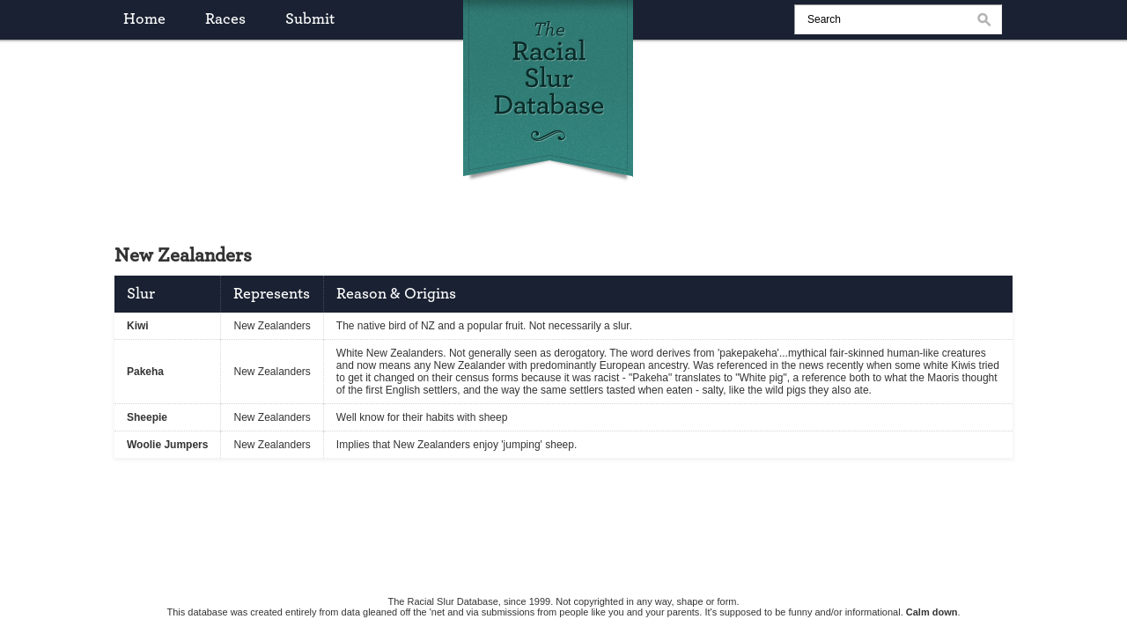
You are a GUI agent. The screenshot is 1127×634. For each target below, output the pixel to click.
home (144, 19)
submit (310, 19)
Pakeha (145, 371)
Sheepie (147, 417)
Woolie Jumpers (167, 445)
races (225, 19)
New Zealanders (271, 326)
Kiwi (138, 326)
